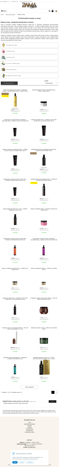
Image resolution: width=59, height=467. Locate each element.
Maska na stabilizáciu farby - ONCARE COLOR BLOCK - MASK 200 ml (44, 209)
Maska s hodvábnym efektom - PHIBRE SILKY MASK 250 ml (44, 269)
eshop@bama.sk (5, 1)
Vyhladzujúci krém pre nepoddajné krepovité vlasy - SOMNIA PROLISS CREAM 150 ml (44, 150)
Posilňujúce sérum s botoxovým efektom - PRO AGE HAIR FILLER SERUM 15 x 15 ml (15, 328)
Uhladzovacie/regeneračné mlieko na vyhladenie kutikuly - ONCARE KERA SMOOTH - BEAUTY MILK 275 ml (15, 91)
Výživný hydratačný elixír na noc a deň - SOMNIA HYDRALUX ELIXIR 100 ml (15, 209)
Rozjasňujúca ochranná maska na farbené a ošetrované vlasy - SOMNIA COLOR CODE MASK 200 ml (15, 121)
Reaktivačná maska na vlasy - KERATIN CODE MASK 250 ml (44, 328)
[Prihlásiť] (52, 10)
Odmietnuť (29, 462)
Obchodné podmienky (29, 424)
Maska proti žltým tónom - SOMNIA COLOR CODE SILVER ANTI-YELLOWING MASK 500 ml (15, 298)
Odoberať (52, 401)
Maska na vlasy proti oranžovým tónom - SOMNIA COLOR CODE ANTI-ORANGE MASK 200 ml (15, 150)
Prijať (15, 462)
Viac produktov (29, 387)
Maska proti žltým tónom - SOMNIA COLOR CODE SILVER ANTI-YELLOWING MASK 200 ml (43, 120)
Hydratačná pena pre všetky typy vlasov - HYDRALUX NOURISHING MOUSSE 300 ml (44, 180)
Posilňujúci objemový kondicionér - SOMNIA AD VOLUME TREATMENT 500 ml (15, 358)
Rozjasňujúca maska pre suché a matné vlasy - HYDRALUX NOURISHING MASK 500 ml (15, 239)
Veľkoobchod (29, 430)
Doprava (29, 425)
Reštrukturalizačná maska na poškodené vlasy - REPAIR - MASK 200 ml (44, 90)
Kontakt (29, 427)
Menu (4, 11)
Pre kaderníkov (29, 428)
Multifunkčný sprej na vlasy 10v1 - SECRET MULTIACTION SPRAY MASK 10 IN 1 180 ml (44, 358)
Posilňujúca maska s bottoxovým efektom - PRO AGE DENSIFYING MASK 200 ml (43, 298)
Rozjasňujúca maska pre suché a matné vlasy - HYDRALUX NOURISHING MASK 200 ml (15, 180)
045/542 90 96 (15, 1)
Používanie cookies (29, 432)
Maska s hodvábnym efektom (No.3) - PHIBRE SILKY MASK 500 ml (15, 269)
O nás (29, 422)
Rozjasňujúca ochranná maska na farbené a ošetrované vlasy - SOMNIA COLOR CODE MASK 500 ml (44, 240)
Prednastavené (49, 83)
